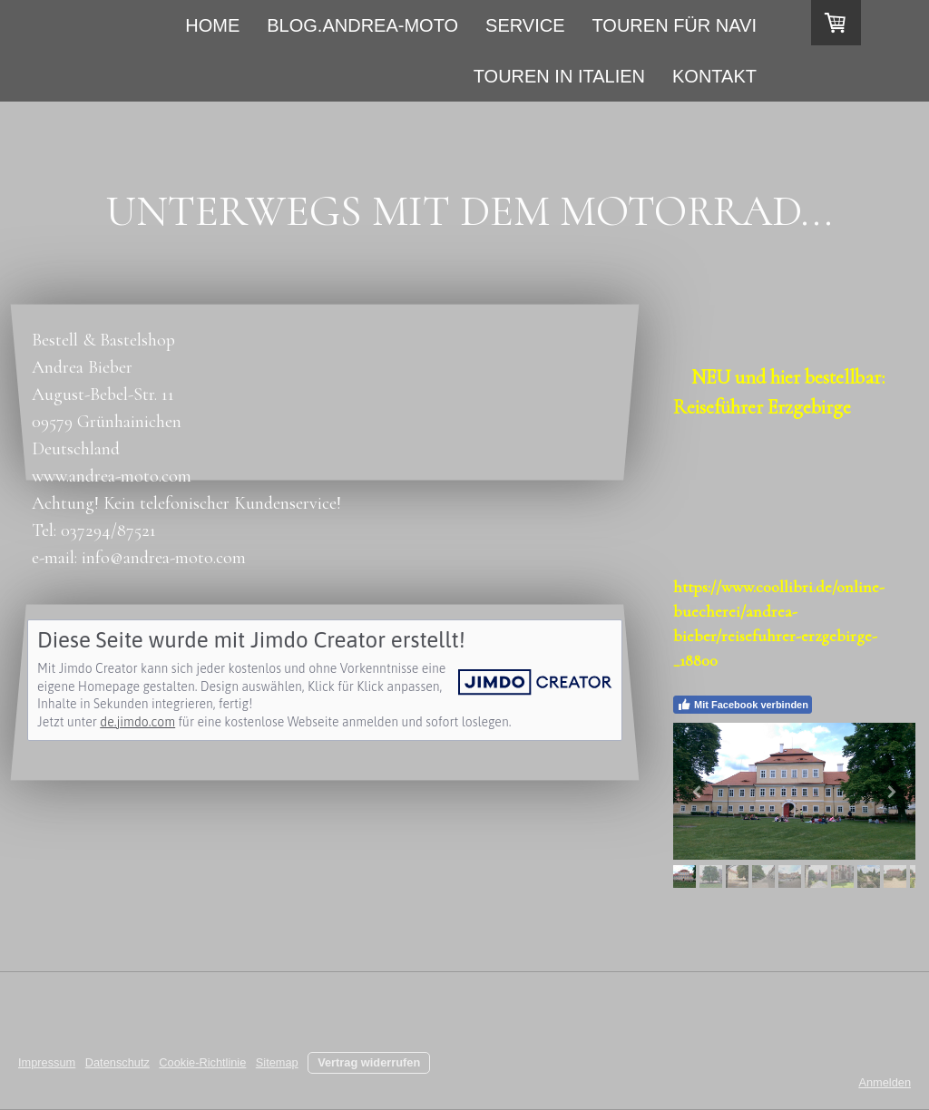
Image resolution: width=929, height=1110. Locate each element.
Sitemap (277, 1062)
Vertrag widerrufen (369, 1062)
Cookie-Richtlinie (202, 1062)
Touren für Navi (675, 25)
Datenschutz (117, 1062)
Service (524, 25)
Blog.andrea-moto (362, 25)
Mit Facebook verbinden (742, 704)
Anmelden (884, 1082)
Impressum (46, 1062)
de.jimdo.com (137, 722)
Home (212, 25)
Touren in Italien (559, 76)
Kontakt (714, 76)
